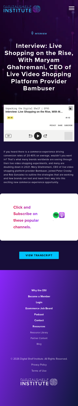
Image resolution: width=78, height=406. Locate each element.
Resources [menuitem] (39, 326)
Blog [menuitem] (39, 344)
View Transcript (39, 255)
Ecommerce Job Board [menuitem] (39, 308)
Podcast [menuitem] (39, 314)
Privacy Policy (39, 365)
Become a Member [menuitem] (39, 296)
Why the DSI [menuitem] (39, 290)
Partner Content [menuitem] (39, 338)
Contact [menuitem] (39, 320)
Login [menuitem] (39, 302)
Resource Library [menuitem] (39, 332)
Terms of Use (39, 371)
